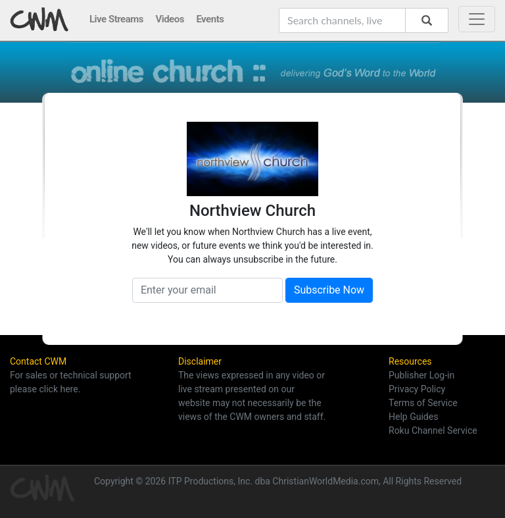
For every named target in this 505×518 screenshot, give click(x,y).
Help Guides (413, 416)
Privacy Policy (417, 389)
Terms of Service (423, 403)
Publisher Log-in (421, 375)
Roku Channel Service (433, 430)
